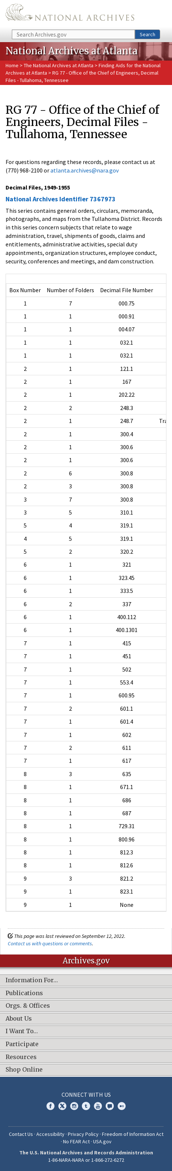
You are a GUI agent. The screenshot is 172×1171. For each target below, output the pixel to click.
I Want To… (22, 1031)
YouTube (97, 1106)
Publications (24, 993)
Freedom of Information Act (132, 1134)
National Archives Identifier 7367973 (61, 199)
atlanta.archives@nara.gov (84, 170)
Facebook (50, 1106)
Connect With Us (86, 1094)
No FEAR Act (76, 1141)
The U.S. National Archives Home (70, 14)
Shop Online (24, 1069)
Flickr (121, 1106)
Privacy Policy (83, 1134)
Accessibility (50, 1134)
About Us (19, 1018)
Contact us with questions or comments (50, 943)
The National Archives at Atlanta (58, 65)
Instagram (74, 1106)
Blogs (109, 1106)
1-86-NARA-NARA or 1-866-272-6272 (86, 1160)
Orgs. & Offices (28, 1006)
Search (147, 34)
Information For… (32, 980)
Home (12, 65)
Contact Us (21, 1134)
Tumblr (86, 1106)
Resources (21, 1057)
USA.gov (102, 1141)
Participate (22, 1044)
